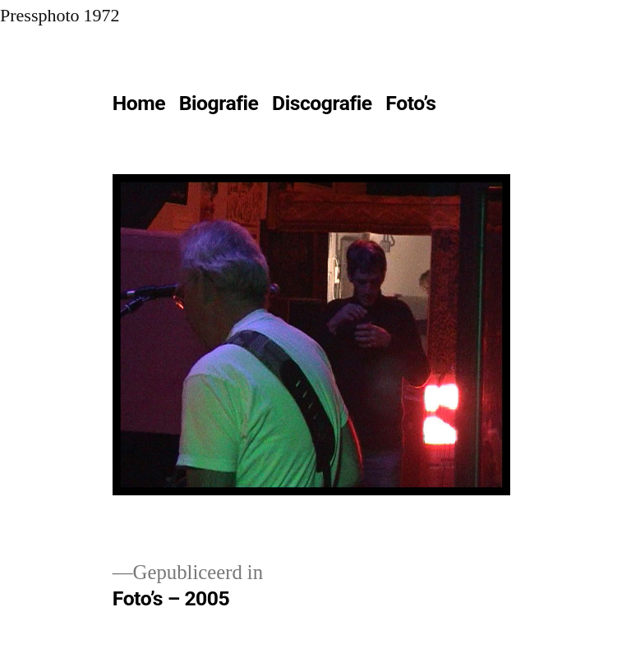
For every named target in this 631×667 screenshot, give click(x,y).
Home (139, 103)
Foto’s (410, 103)
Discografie (322, 103)
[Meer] (479, 107)
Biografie (219, 103)
